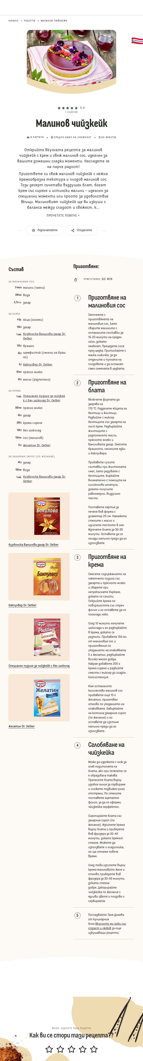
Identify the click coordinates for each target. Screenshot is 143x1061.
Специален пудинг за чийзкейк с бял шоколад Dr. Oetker (44, 398)
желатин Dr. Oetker (37, 445)
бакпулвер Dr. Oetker (38, 364)
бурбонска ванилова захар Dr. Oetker (44, 336)
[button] (71, 102)
